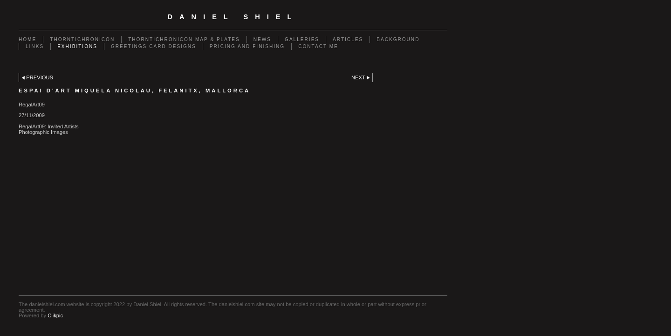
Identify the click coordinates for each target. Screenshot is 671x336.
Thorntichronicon (82, 39)
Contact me (318, 46)
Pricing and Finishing (247, 46)
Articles (348, 39)
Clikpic (55, 315)
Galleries (302, 39)
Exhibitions (77, 46)
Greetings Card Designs (153, 46)
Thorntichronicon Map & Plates (184, 39)
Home (27, 39)
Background (398, 39)
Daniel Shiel (233, 17)
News (262, 39)
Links (35, 46)
